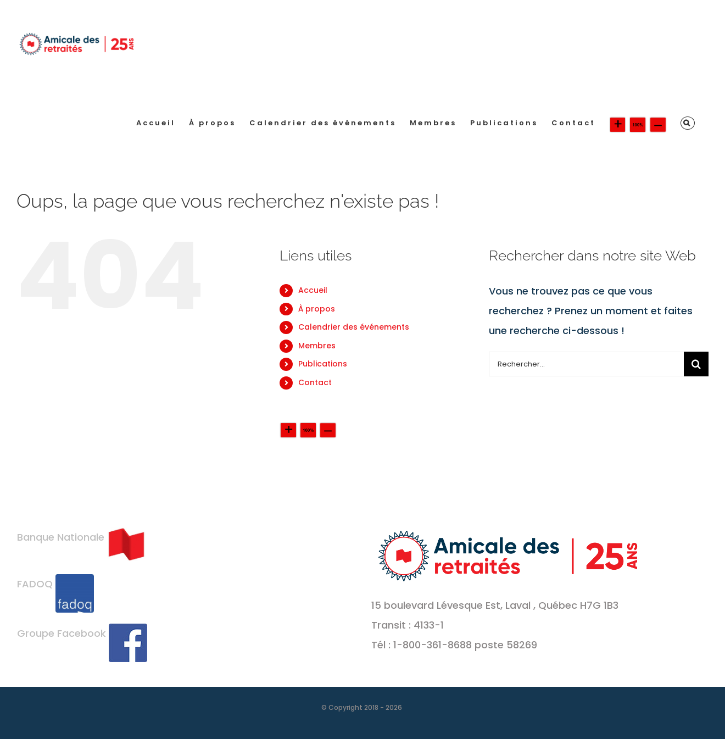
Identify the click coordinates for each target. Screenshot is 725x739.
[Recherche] (696, 364)
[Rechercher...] (586, 364)
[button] (688, 123)
